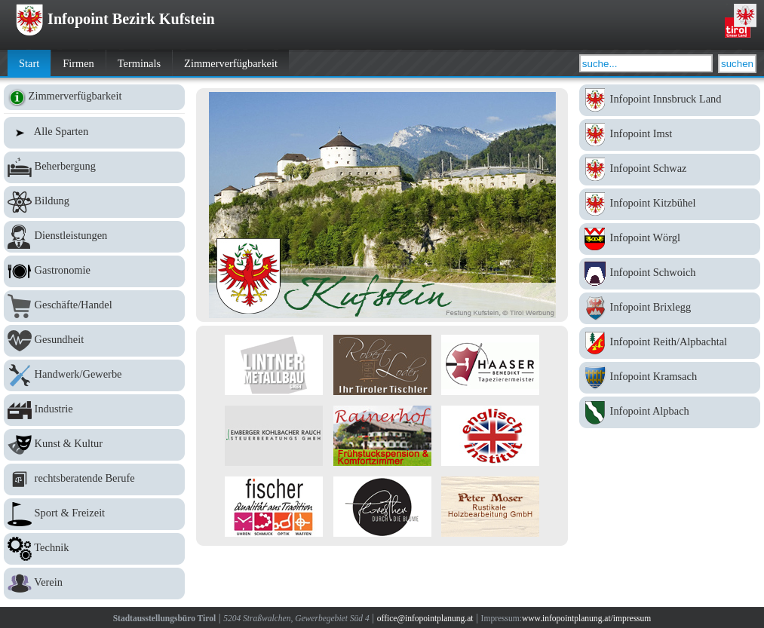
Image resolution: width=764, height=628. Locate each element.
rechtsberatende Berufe (94, 479)
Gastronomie (94, 271)
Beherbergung (94, 167)
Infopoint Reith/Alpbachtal (669, 343)
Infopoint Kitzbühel (669, 204)
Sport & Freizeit (94, 514)
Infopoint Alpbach (669, 412)
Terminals (139, 63)
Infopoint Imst (669, 135)
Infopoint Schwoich (669, 273)
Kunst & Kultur (94, 445)
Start (29, 63)
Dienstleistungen (94, 237)
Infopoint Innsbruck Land (669, 100)
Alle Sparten (94, 133)
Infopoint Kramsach (669, 378)
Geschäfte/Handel (94, 306)
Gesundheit (94, 341)
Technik (94, 549)
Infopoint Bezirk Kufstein (115, 19)
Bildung (94, 202)
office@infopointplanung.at (425, 618)
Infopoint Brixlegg (669, 308)
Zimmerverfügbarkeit (231, 63)
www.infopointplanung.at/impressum (586, 618)
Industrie (94, 410)
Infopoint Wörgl (669, 239)
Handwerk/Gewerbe (94, 375)
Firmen (78, 63)
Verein (94, 583)
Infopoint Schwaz (669, 169)
